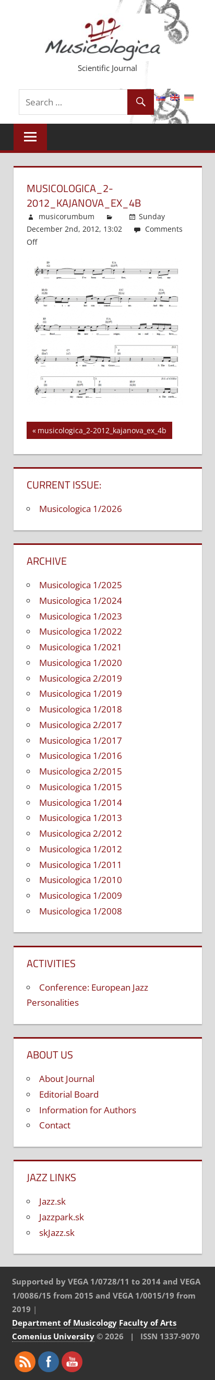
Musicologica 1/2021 (80, 647)
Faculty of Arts (147, 1322)
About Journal (66, 1079)
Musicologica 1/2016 (80, 756)
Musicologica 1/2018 (80, 709)
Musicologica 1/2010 (80, 880)
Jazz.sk (52, 1201)
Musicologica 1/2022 (80, 631)
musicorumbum (66, 216)
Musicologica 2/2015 (80, 771)
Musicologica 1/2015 (80, 787)
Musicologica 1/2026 (80, 509)
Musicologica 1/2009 (80, 895)
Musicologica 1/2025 (80, 585)
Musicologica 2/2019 (80, 678)
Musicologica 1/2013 (80, 818)
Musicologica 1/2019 (80, 693)
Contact (54, 1125)
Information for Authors (87, 1110)
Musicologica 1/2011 (80, 865)
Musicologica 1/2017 (80, 740)
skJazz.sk (57, 1233)
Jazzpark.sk (61, 1217)
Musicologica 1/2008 (80, 911)
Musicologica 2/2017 (80, 725)
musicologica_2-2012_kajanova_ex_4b (102, 431)
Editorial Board (69, 1094)
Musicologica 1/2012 (80, 849)
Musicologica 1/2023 (80, 616)
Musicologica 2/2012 (80, 833)
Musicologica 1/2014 (80, 802)
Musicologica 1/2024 (80, 600)
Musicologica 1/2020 (80, 663)
